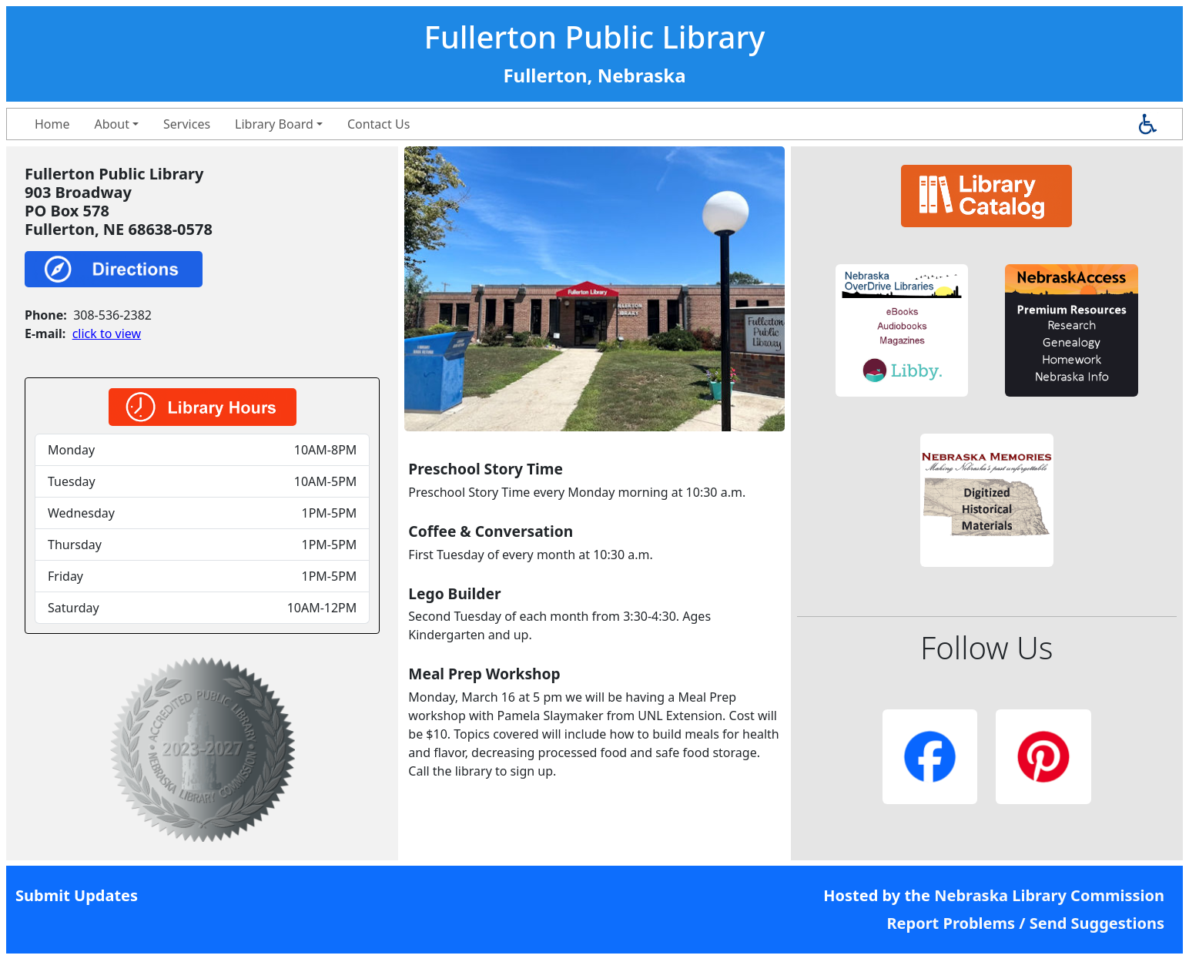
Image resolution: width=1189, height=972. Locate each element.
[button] (902, 330)
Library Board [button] (274, 124)
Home (52, 124)
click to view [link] (106, 333)
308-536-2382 (112, 315)
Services (186, 124)
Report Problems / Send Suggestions (1025, 923)
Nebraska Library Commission (1049, 895)
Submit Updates (76, 895)
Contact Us (378, 124)
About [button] (112, 124)
